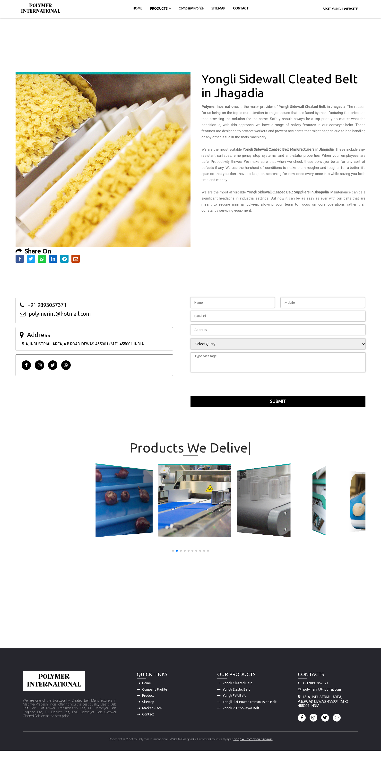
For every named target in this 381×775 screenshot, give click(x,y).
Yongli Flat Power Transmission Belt (247, 725)
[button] (173, 551)
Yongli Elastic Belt (233, 713)
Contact (145, 738)
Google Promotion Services (253, 762)
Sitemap (145, 725)
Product (145, 719)
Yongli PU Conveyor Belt (238, 732)
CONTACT (241, 8)
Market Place (149, 732)
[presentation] (251, 358)
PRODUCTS (159, 8)
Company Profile (191, 8)
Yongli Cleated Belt (234, 707)
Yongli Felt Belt (231, 719)
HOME (137, 8)
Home (144, 707)
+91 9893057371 (313, 707)
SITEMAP (218, 8)
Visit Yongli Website (340, 9)
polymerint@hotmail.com (319, 713)
